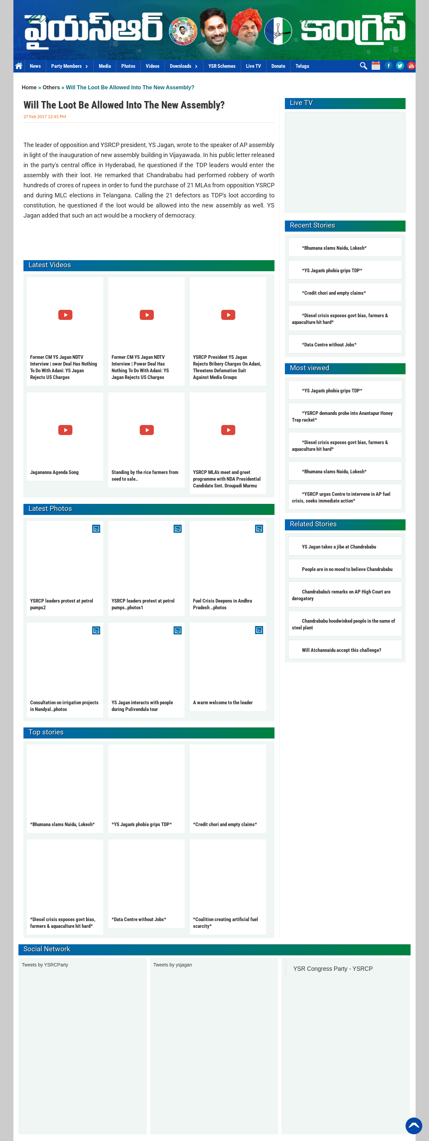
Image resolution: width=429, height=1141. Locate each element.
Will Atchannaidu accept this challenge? (341, 650)
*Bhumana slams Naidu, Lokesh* (62, 824)
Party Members (69, 66)
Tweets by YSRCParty (45, 964)
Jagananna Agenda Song (54, 472)
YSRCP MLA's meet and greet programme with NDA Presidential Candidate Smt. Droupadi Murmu (227, 479)
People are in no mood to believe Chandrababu (347, 569)
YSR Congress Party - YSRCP (333, 968)
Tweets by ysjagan (173, 964)
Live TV (253, 66)
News (35, 66)
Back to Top (414, 1126)
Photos (128, 66)
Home (18, 66)
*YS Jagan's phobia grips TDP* (142, 824)
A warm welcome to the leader (223, 703)
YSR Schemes (222, 66)
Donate (278, 66)
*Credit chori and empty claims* (225, 824)
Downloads (184, 66)
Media (105, 66)
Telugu (302, 66)
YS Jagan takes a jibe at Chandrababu (339, 547)
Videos (153, 66)
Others (51, 87)
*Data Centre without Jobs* (139, 919)
